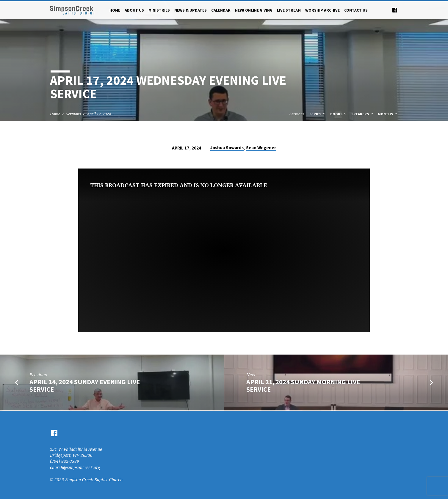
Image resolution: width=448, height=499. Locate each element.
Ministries (159, 10)
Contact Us (356, 10)
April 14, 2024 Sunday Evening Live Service (84, 385)
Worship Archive (322, 10)
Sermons (73, 114)
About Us (134, 10)
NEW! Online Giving (253, 10)
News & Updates (190, 10)
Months (388, 114)
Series (317, 114)
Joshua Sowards (227, 147)
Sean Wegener (261, 147)
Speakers (362, 114)
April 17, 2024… (100, 114)
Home (114, 10)
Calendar (221, 10)
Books (338, 114)
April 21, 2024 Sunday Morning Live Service (303, 385)
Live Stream (289, 10)
